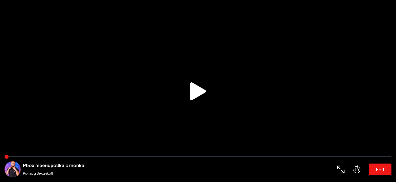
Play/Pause (198, 91)
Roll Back (357, 169)
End (380, 169)
